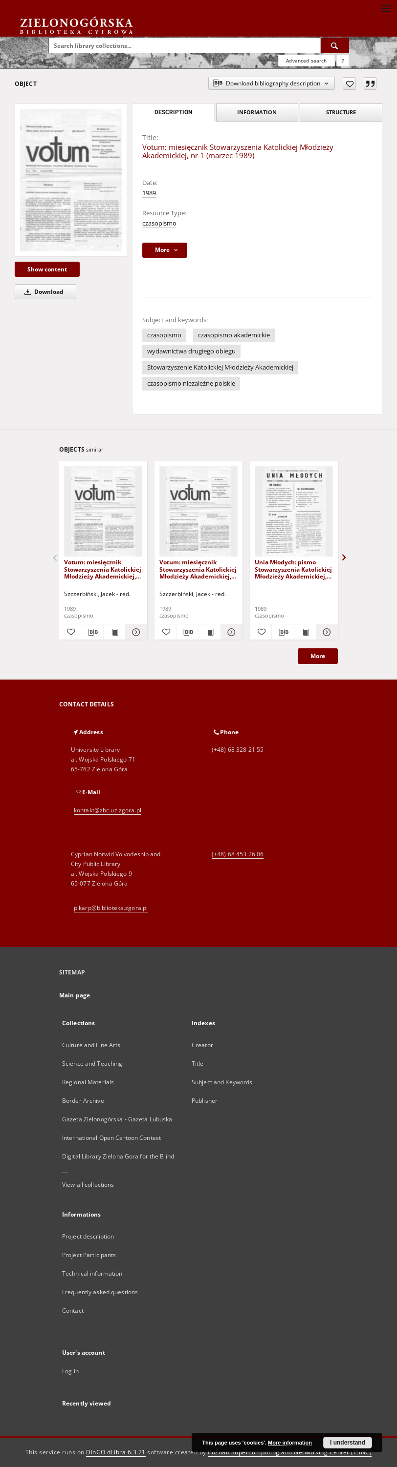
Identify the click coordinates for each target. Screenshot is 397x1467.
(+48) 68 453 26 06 (238, 854)
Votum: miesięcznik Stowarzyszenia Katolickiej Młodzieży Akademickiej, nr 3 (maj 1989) (102, 569)
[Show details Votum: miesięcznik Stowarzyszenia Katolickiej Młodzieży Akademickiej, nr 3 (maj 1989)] (135, 632)
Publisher (205, 1100)
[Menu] (386, 8)
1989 (149, 193)
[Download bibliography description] (92, 632)
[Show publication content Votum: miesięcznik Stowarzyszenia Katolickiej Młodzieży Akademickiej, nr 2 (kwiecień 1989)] (210, 632)
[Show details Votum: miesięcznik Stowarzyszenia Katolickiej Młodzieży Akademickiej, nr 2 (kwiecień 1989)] (230, 632)
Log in (70, 1371)
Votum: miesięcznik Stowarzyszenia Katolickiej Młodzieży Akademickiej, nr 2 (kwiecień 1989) (198, 569)
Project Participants (89, 1255)
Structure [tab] (341, 112)
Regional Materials (88, 1082)
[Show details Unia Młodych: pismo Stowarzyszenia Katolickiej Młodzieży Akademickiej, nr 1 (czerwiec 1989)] (325, 632)
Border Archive (83, 1100)
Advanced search (306, 60)
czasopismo (159, 223)
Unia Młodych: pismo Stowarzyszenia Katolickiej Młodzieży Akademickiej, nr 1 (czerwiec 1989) (293, 569)
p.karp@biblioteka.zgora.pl (111, 908)
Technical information (92, 1273)
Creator (202, 1045)
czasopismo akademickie (234, 335)
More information (290, 1443)
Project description (88, 1236)
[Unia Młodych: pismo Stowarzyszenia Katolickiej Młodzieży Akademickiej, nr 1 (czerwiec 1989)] (293, 512)
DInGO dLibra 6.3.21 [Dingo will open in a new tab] (116, 1452)
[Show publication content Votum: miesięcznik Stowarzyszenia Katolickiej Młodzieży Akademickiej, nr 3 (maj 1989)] (114, 632)
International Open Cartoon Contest (111, 1138)
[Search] (335, 45)
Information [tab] (257, 112)
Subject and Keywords (222, 1082)
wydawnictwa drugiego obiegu (191, 351)
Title (198, 1063)
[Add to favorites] (349, 83)
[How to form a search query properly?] (342, 60)
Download (42, 291)
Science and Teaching (92, 1063)
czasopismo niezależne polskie (191, 383)
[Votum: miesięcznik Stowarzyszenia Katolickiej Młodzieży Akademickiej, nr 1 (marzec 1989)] (71, 180)
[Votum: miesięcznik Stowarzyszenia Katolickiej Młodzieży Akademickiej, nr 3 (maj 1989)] (103, 512)
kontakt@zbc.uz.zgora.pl (107, 810)
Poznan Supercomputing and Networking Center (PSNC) (290, 1452)
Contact (73, 1310)
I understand (347, 1442)
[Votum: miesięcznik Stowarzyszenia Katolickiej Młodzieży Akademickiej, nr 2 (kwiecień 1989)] (198, 512)
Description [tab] (173, 112)
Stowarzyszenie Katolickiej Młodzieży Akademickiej (220, 367)
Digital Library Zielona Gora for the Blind (118, 1156)
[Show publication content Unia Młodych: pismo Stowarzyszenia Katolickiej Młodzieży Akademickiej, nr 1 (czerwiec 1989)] (305, 632)
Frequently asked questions (100, 1292)
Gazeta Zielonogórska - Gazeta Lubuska (117, 1119)
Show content (47, 269)
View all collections (88, 1184)
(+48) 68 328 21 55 (238, 749)
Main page (74, 995)
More (317, 656)
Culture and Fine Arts (91, 1045)
